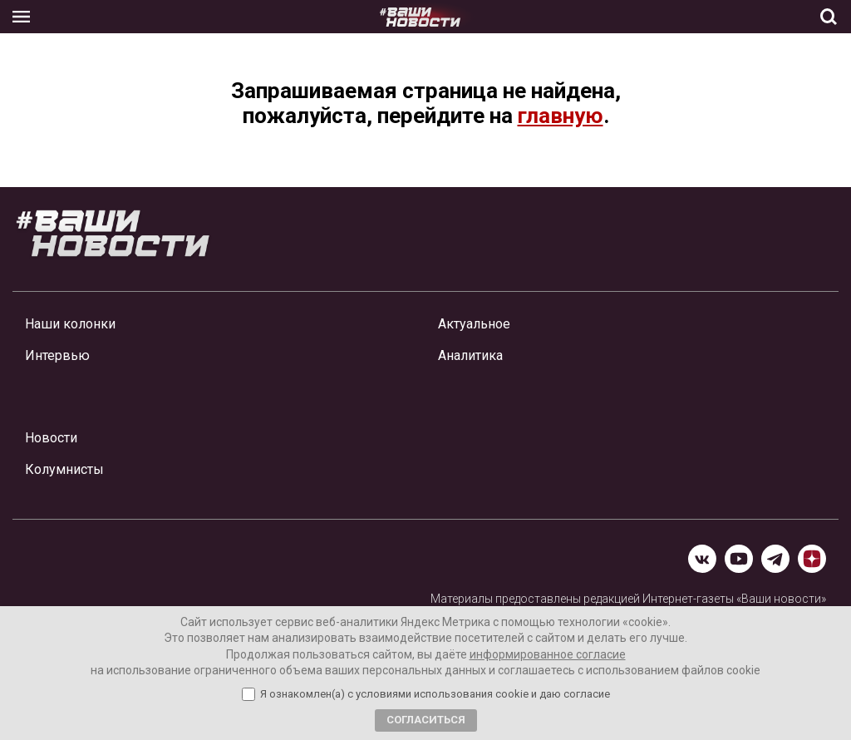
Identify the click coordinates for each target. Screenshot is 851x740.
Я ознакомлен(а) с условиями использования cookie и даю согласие (435, 694)
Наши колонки (70, 324)
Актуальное (474, 324)
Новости (51, 438)
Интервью (57, 355)
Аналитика (470, 355)
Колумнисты (64, 469)
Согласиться (425, 719)
